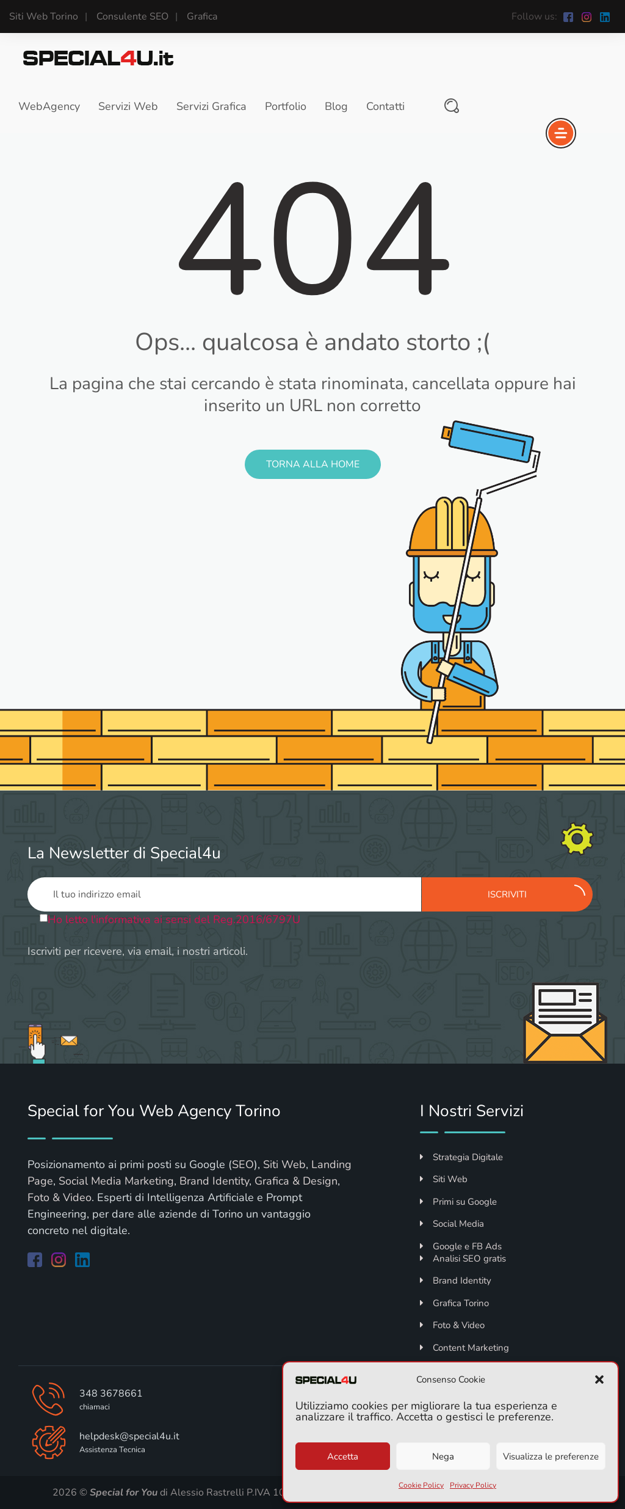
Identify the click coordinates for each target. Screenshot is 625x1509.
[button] (599, 1379)
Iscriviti (536, 893)
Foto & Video (59, 1197)
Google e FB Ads (461, 1246)
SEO (243, 1164)
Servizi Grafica (211, 106)
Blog (336, 106)
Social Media (452, 1224)
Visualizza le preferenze (551, 1456)
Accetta (342, 1456)
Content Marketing (464, 1348)
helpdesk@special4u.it (129, 1436)
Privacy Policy (473, 1485)
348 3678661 (111, 1393)
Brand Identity (214, 1181)
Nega (443, 1456)
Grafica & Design (296, 1181)
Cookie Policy (421, 1485)
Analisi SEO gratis (463, 1258)
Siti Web (284, 1164)
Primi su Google (458, 1202)
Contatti (385, 106)
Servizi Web (128, 106)
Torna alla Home (312, 464)
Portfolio (285, 106)
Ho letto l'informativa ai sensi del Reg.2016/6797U (174, 919)
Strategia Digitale (461, 1157)
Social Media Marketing (116, 1181)
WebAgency (49, 106)
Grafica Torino (454, 1303)
